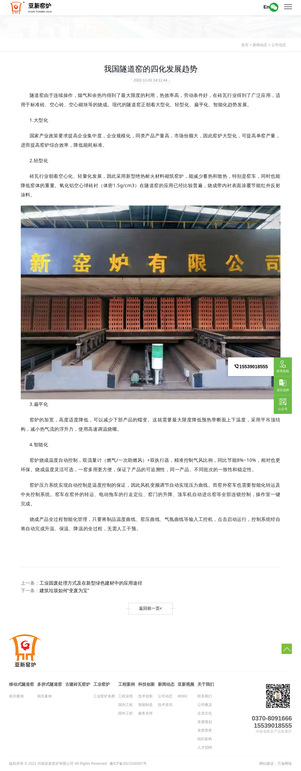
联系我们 (204, 696)
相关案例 (16, 696)
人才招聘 (204, 747)
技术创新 (145, 696)
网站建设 (266, 763)
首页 (245, 45)
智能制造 (145, 705)
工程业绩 (125, 696)
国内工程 (125, 705)
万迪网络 (284, 763)
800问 (182, 696)
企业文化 (204, 713)
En (266, 7)
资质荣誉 (204, 730)
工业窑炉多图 (104, 696)
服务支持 (145, 713)
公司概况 (204, 705)
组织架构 (204, 739)
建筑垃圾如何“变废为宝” (64, 590)
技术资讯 (165, 705)
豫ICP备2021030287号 (128, 763)
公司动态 (278, 45)
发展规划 (204, 722)
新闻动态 (260, 45)
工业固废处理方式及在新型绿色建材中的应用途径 (90, 583)
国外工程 (125, 713)
